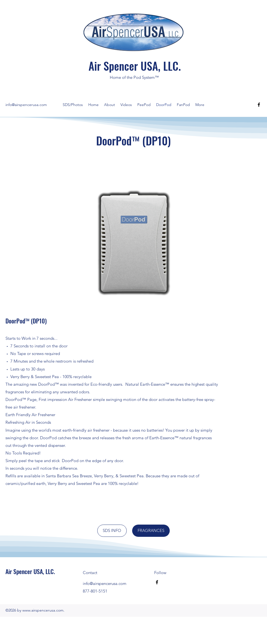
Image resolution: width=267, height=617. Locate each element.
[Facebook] (259, 104)
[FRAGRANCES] (151, 531)
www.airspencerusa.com (42, 610)
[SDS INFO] (112, 531)
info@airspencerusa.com (26, 104)
